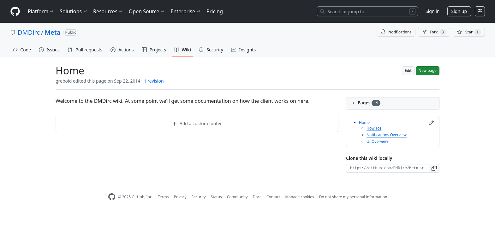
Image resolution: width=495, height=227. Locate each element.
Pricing (214, 11)
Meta (52, 32)
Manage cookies (299, 197)
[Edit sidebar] (431, 122)
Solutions (74, 11)
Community (237, 197)
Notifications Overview (387, 134)
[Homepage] (15, 11)
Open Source (147, 11)
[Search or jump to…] (367, 11)
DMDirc (29, 32)
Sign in (432, 11)
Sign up (459, 11)
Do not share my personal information (353, 197)
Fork (434, 32)
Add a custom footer (197, 123)
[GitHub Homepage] (112, 197)
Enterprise (186, 11)
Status (216, 197)
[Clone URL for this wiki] (387, 168)
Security (199, 197)
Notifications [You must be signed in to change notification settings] (396, 32)
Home (364, 122)
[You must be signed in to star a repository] (469, 32)
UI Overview (377, 141)
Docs (257, 197)
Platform (41, 11)
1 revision (154, 81)
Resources (108, 11)
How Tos (374, 128)
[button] (434, 168)
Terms (163, 197)
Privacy (180, 197)
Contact (273, 197)
